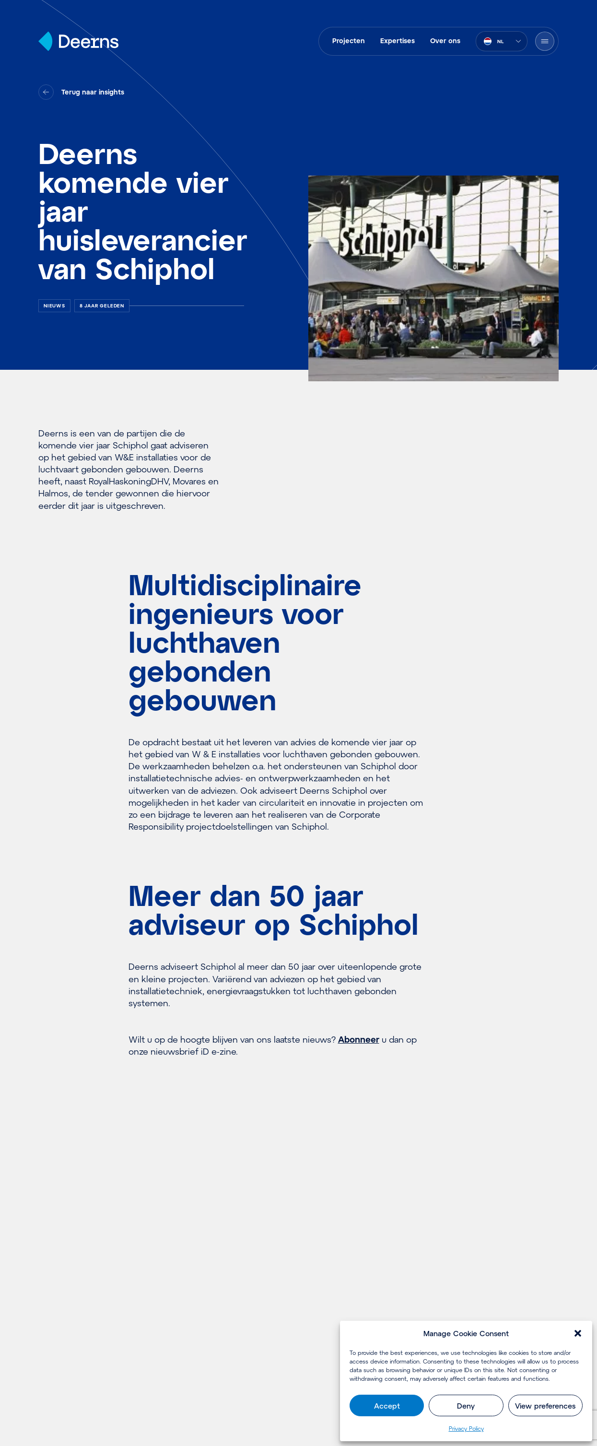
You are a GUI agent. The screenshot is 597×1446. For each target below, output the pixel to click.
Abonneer (358, 1039)
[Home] (78, 41)
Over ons (445, 40)
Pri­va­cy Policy (466, 1428)
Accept (387, 1405)
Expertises (397, 40)
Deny (466, 1405)
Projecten (348, 40)
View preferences (545, 1405)
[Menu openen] (544, 41)
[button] (578, 1333)
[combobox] (501, 41)
